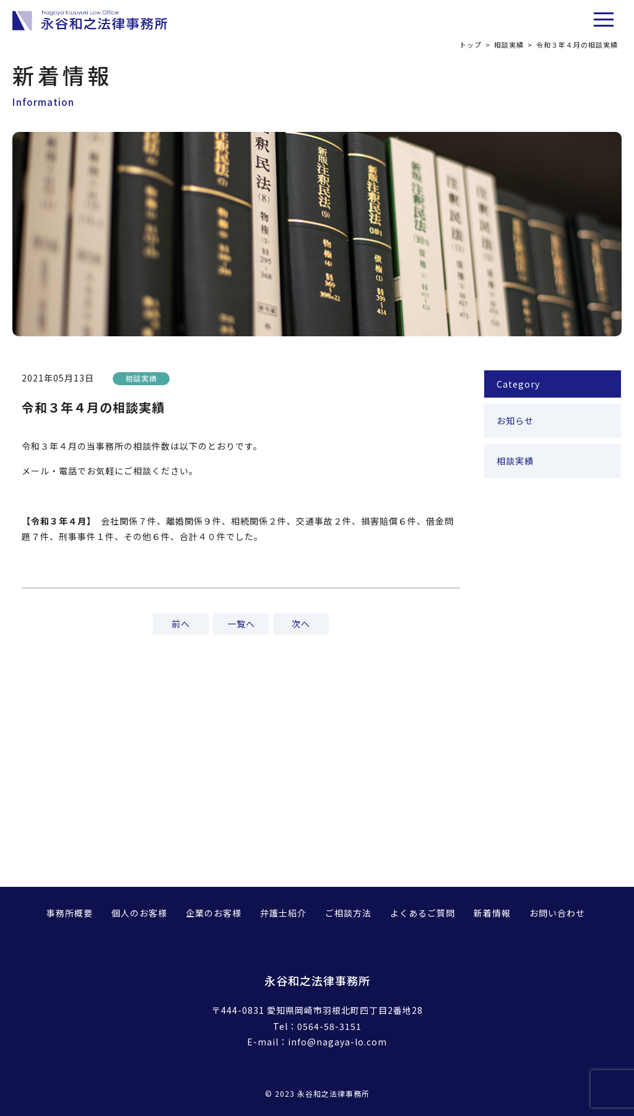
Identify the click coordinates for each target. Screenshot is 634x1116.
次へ (301, 623)
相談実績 (509, 45)
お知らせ (515, 420)
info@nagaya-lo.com (337, 1041)
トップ (470, 45)
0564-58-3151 (329, 1026)
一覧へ (241, 623)
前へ (181, 623)
